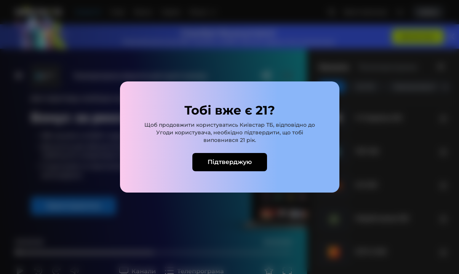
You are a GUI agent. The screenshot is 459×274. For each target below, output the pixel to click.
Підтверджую (230, 162)
